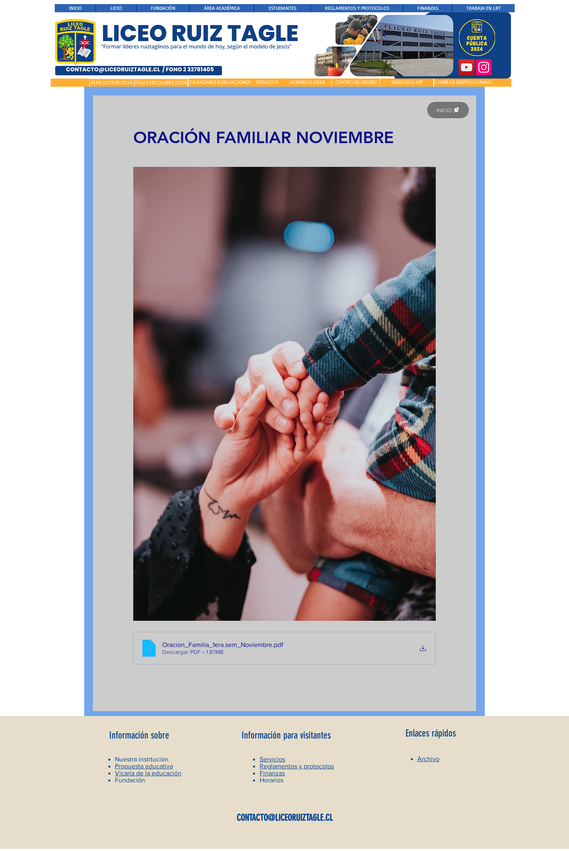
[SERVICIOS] (267, 83)
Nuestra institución (141, 759)
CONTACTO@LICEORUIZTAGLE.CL (285, 817)
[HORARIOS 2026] (308, 83)
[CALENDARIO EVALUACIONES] (219, 83)
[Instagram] (484, 67)
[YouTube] (467, 67)
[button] (70, 83)
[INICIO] (448, 110)
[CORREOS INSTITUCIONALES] (463, 83)
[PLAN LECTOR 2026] (112, 83)
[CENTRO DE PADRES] (356, 83)
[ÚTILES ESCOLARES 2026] (161, 83)
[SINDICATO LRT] (406, 83)
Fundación (130, 780)
